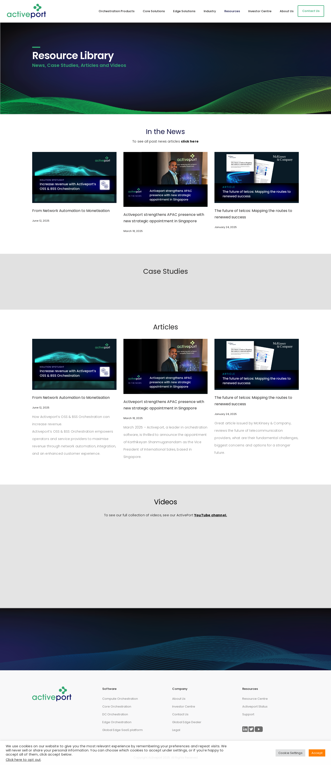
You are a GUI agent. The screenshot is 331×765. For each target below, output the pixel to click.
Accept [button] (316, 753)
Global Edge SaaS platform (122, 730)
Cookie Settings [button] (290, 753)
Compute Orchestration (120, 698)
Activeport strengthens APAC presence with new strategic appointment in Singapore (163, 218)
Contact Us (311, 11)
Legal (176, 730)
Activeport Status (255, 706)
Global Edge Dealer (186, 722)
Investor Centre (259, 11)
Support (248, 714)
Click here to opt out (23, 759)
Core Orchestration (116, 706)
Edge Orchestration (116, 722)
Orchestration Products (116, 11)
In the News (165, 132)
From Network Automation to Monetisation (71, 210)
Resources (232, 11)
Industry (210, 11)
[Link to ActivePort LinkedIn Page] (245, 729)
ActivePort (185, 515)
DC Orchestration (115, 714)
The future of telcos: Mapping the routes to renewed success (253, 214)
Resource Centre (255, 698)
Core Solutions (154, 11)
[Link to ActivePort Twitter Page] (251, 729)
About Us (287, 11)
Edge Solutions (184, 11)
